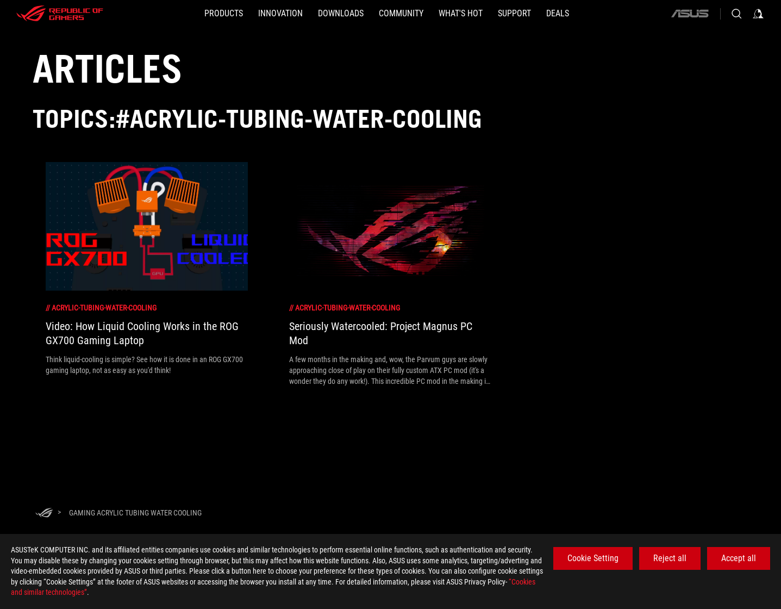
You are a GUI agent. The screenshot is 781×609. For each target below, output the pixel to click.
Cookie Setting (592, 558)
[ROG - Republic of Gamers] (59, 13)
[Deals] (557, 13)
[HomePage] (44, 513)
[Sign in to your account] (758, 13)
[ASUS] (689, 14)
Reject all (669, 558)
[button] (223, 13)
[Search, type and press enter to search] (736, 14)
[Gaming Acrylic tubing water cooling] (135, 512)
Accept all (738, 558)
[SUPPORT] (514, 13)
